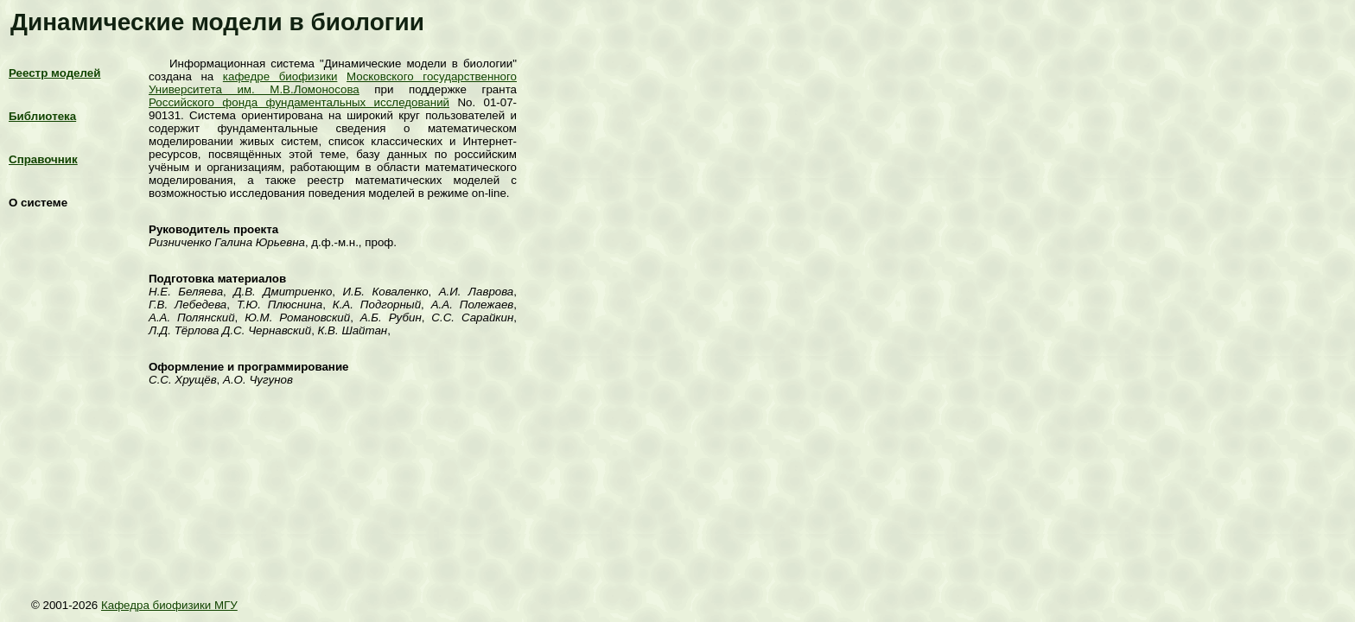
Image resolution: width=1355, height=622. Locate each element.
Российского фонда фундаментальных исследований (299, 102)
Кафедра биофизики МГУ (169, 605)
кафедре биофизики (280, 76)
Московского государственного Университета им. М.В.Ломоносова (333, 83)
